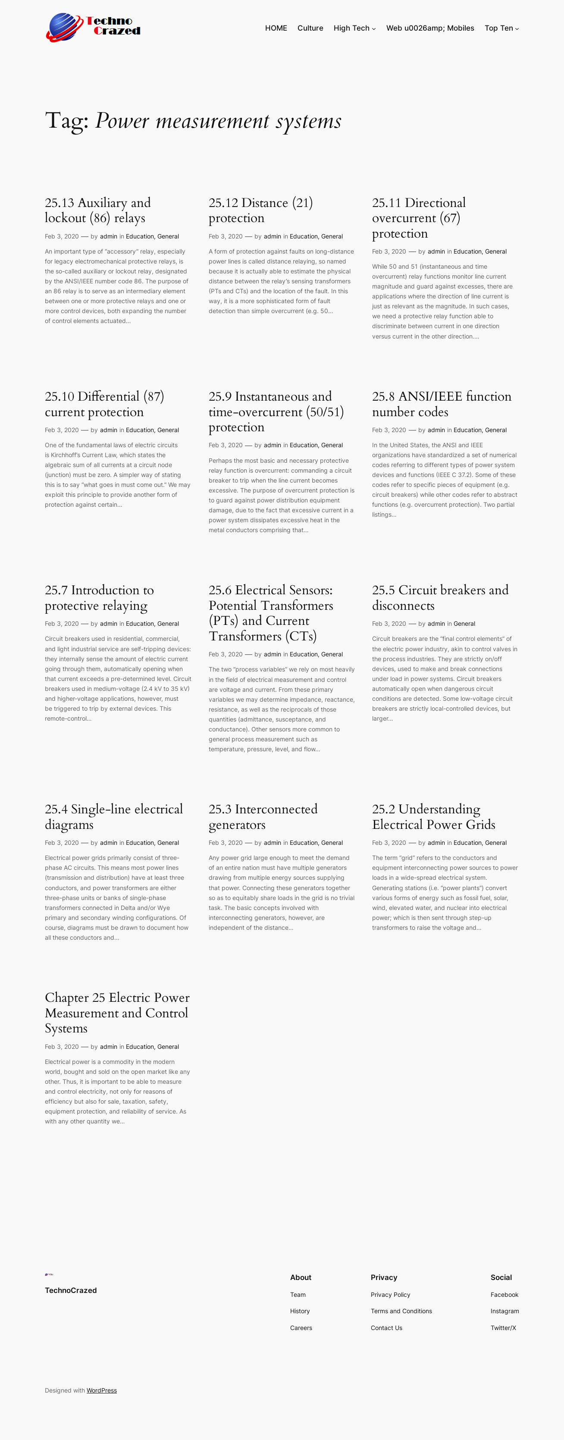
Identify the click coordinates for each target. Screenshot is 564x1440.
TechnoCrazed (71, 1290)
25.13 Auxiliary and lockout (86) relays (98, 211)
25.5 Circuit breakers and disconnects (440, 598)
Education (140, 236)
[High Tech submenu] (374, 28)
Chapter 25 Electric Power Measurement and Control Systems (117, 1014)
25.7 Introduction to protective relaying (99, 598)
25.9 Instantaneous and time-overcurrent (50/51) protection (277, 412)
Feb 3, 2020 (62, 236)
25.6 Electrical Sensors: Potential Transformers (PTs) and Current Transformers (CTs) (271, 613)
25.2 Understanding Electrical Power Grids (433, 817)
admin (108, 236)
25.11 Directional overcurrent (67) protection (419, 219)
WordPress (102, 1390)
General (168, 236)
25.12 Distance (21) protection (261, 211)
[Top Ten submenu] (517, 28)
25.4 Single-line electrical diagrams (114, 817)
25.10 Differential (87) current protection (105, 404)
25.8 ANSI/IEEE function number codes (442, 404)
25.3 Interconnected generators (263, 817)
